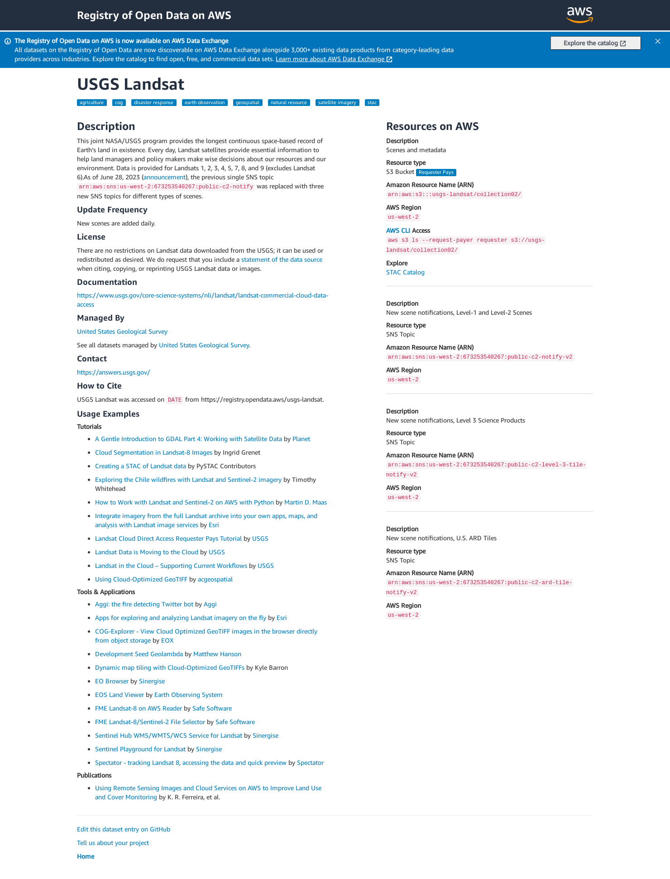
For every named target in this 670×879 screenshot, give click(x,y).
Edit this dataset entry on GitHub (123, 829)
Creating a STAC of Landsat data (140, 466)
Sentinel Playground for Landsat (140, 749)
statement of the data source (281, 259)
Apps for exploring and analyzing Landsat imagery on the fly (180, 617)
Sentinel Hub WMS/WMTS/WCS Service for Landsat (168, 735)
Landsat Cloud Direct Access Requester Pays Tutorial (168, 538)
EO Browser (112, 681)
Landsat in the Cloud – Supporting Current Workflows (171, 565)
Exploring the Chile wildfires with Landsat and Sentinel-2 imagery (188, 479)
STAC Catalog (405, 272)
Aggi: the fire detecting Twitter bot (144, 604)
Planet (301, 438)
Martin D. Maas (305, 502)
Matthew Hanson (217, 654)
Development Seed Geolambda (139, 654)
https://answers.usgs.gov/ (113, 372)
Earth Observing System (188, 694)
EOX (167, 640)
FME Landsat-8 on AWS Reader (138, 708)
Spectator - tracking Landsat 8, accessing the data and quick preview (191, 762)
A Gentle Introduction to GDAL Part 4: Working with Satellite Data (188, 438)
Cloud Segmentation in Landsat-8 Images (153, 452)
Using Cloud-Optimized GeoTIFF (141, 579)
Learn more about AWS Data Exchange (334, 58)
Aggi (210, 604)
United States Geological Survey (122, 331)
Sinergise (152, 681)
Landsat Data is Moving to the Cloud (146, 552)
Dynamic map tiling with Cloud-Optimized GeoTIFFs (169, 667)
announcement (165, 177)
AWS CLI (398, 230)
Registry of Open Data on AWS (154, 15)
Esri (214, 524)
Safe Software (212, 708)
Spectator (310, 762)
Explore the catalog (595, 43)
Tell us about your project (113, 842)
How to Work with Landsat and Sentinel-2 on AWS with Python (184, 502)
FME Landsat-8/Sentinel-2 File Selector (150, 721)
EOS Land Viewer (119, 694)
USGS (260, 538)
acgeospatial (215, 579)
